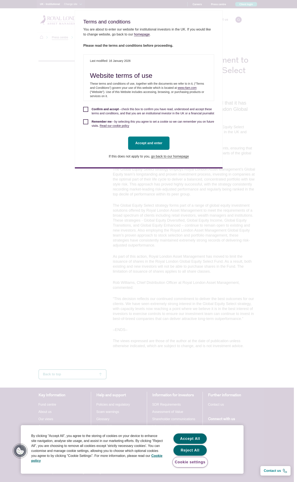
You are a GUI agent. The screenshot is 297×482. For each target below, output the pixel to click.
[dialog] (149, 89)
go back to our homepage (170, 156)
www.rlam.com (187, 87)
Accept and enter (149, 143)
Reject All (190, 450)
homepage (142, 34)
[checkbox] (149, 113)
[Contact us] (275, 471)
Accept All (190, 439)
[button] (20, 451)
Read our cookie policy (115, 125)
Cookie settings (190, 462)
